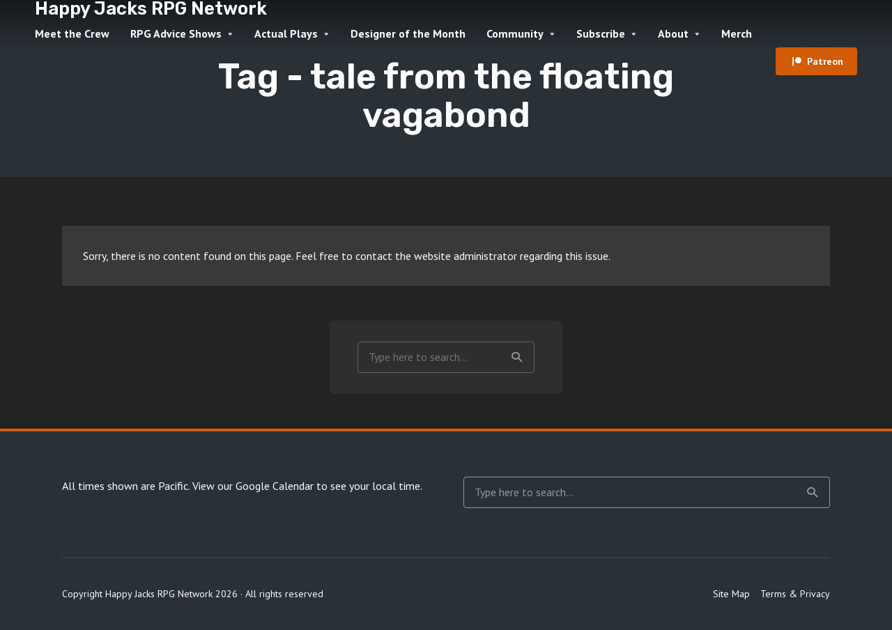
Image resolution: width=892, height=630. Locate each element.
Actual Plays (286, 33)
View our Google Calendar (253, 486)
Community (515, 33)
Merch (736, 33)
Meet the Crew (72, 33)
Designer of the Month (408, 33)
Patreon (825, 61)
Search (517, 357)
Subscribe (600, 33)
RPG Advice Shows (176, 33)
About (673, 33)
